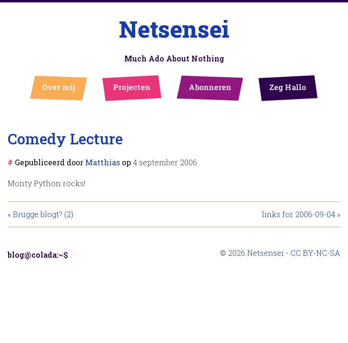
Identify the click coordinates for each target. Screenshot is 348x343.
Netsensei (174, 29)
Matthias (102, 162)
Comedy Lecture (65, 138)
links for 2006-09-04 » (301, 214)
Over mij (58, 87)
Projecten (131, 87)
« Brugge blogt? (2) (40, 214)
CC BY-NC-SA (315, 253)
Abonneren (210, 87)
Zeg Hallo (287, 87)
